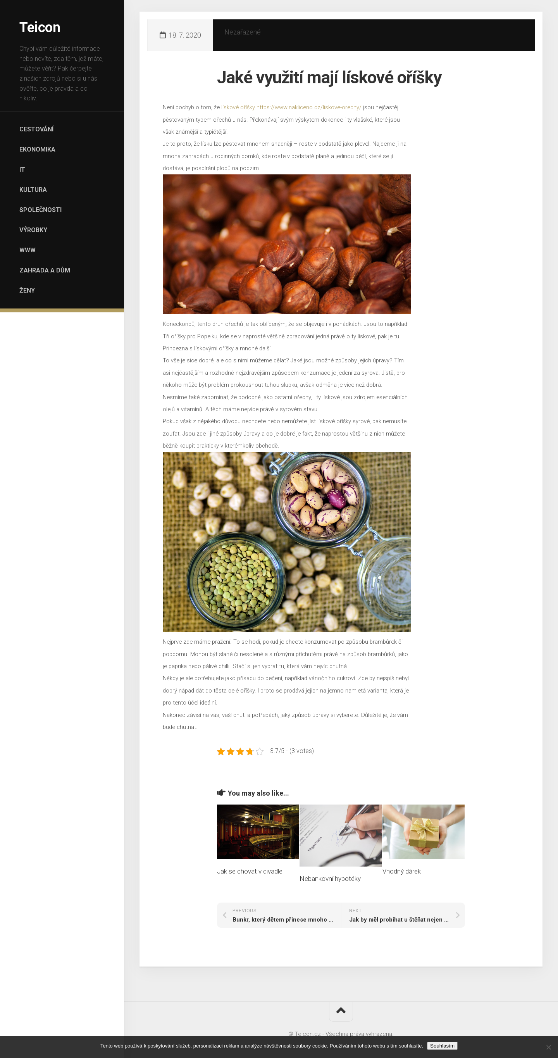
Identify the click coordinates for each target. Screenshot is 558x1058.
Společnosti (40, 210)
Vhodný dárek (401, 871)
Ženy (27, 290)
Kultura (33, 189)
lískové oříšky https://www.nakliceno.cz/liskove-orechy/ (291, 107)
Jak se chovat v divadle (249, 871)
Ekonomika (37, 149)
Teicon (39, 27)
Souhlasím (442, 1046)
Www (27, 250)
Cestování (36, 129)
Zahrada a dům (44, 270)
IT (22, 169)
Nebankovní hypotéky (330, 878)
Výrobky (33, 230)
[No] (548, 1047)
